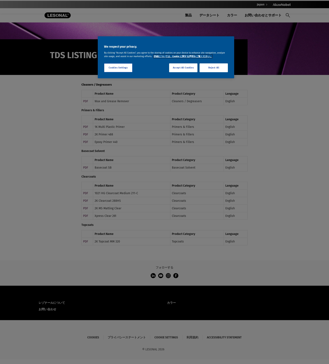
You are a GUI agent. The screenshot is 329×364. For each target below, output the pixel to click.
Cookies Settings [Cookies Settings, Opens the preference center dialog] (118, 67)
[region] (166, 57)
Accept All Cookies (183, 67)
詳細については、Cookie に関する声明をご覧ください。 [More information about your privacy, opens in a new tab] (183, 56)
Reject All (213, 67)
